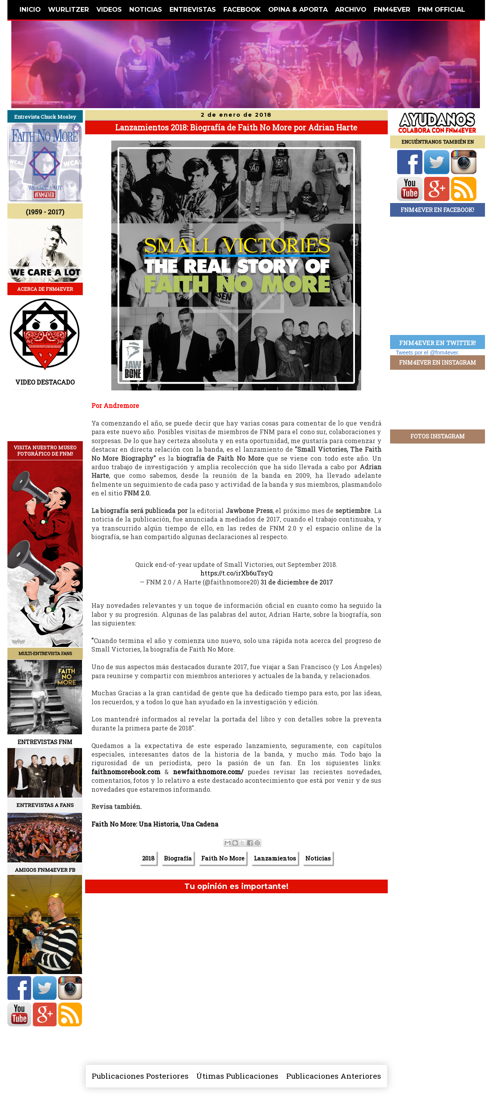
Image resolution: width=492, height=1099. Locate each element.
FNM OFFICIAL (441, 9)
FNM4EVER (392, 9)
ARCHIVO (350, 9)
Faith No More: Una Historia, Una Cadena (154, 824)
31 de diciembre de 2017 (296, 582)
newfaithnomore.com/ (208, 772)
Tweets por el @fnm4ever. (428, 352)
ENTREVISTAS (192, 9)
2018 (148, 858)
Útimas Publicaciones (237, 1076)
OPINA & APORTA (298, 9)
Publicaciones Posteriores (140, 1076)
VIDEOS (109, 9)
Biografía (178, 858)
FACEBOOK (242, 9)
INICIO (30, 9)
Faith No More (222, 858)
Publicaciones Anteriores (333, 1076)
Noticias (318, 858)
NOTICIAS (145, 9)
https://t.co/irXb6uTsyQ (236, 573)
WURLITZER (68, 9)
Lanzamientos (275, 858)
